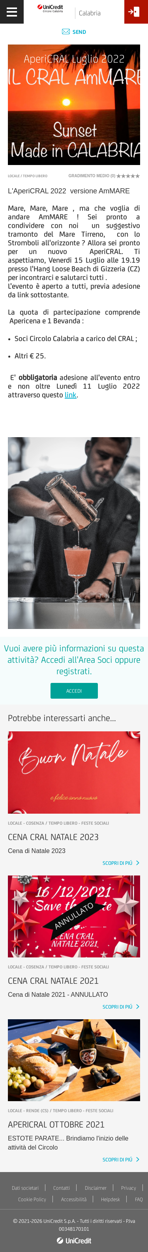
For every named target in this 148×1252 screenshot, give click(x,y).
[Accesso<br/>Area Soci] (136, 15)
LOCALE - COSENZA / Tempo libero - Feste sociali (58, 823)
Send (74, 32)
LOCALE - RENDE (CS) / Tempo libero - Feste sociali (60, 1110)
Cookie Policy (32, 1199)
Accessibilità (73, 1199)
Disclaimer (96, 1188)
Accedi (74, 691)
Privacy (128, 1188)
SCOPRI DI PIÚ (118, 863)
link (71, 394)
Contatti (61, 1188)
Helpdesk (110, 1199)
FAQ (139, 1199)
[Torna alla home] (50, 8)
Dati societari (25, 1188)
